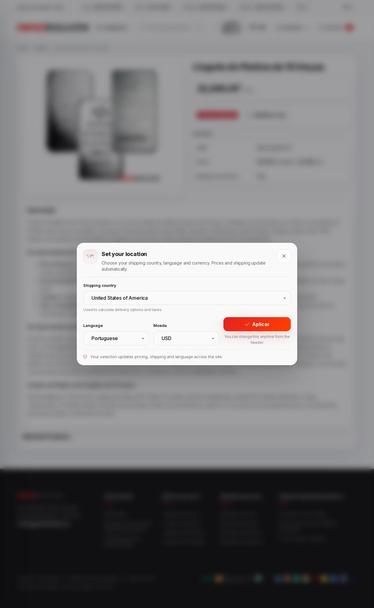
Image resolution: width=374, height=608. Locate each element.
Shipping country (99, 285)
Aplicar (257, 324)
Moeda (160, 325)
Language (93, 325)
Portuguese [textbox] (105, 338)
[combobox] (187, 298)
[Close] (284, 256)
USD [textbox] (166, 338)
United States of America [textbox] (120, 298)
